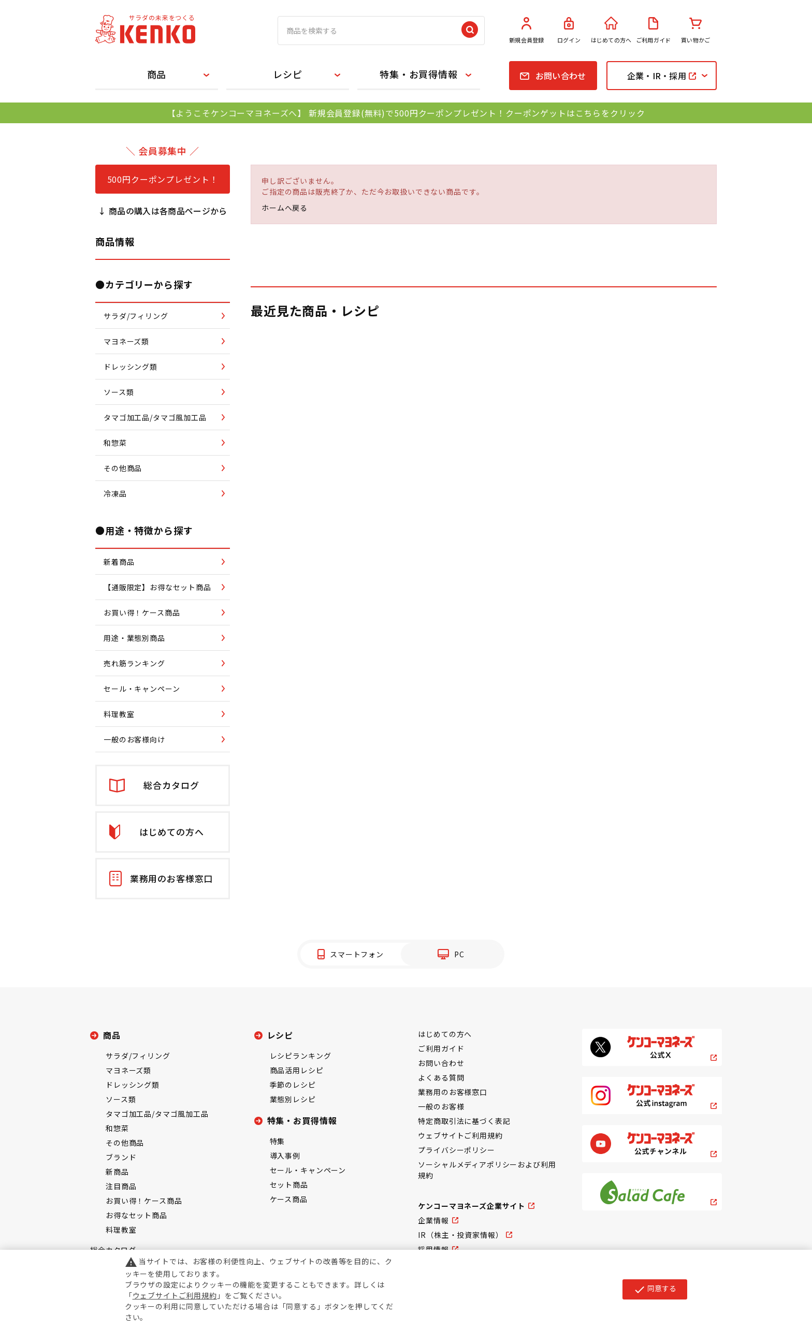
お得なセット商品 (136, 1215)
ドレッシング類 (133, 1084)
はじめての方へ (611, 30)
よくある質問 (441, 1077)
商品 (157, 74)
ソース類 (121, 1099)
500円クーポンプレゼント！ (163, 179)
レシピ (287, 74)
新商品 (117, 1171)
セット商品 (289, 1184)
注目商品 (121, 1186)
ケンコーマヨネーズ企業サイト (471, 1206)
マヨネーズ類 (128, 1070)
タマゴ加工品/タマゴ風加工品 (157, 1113)
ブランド (121, 1157)
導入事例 (285, 1155)
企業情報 (433, 1220)
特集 (277, 1141)
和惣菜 (117, 1128)
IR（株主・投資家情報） (460, 1235)
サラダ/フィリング (138, 1055)
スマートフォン (357, 954)
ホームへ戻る (285, 207)
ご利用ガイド (653, 30)
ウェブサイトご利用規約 (460, 1135)
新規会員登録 (526, 30)
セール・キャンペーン (308, 1170)
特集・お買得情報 (419, 74)
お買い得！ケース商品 (144, 1200)
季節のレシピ (293, 1084)
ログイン (569, 30)
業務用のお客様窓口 (452, 1092)
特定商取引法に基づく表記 (464, 1121)
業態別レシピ (293, 1099)
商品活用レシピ (297, 1070)
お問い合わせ (441, 1063)
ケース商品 (289, 1199)
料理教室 (121, 1229)
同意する (654, 1289)
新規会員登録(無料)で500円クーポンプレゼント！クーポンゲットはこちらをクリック (477, 113)
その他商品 (125, 1142)
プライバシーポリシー (456, 1150)
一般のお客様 (441, 1106)
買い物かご (695, 30)
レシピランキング (300, 1055)
